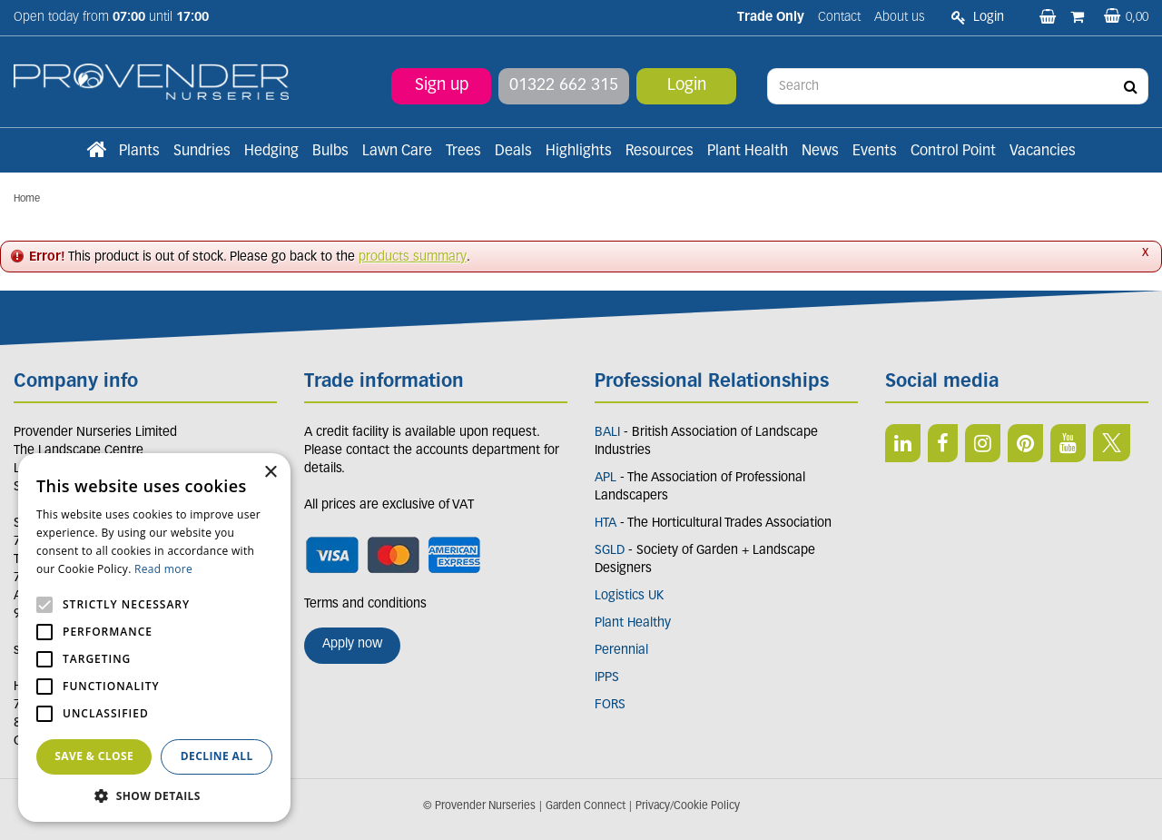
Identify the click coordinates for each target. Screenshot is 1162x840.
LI (903, 443)
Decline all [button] (217, 756)
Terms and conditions (365, 604)
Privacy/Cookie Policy (687, 806)
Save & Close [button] (93, 756)
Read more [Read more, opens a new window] (163, 569)
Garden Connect (585, 806)
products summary (413, 257)
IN (982, 443)
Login (686, 85)
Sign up (441, 85)
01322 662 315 (563, 85)
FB (943, 443)
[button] (154, 795)
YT (1068, 443)
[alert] (154, 637)
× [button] (270, 472)
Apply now (352, 644)
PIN (1025, 443)
